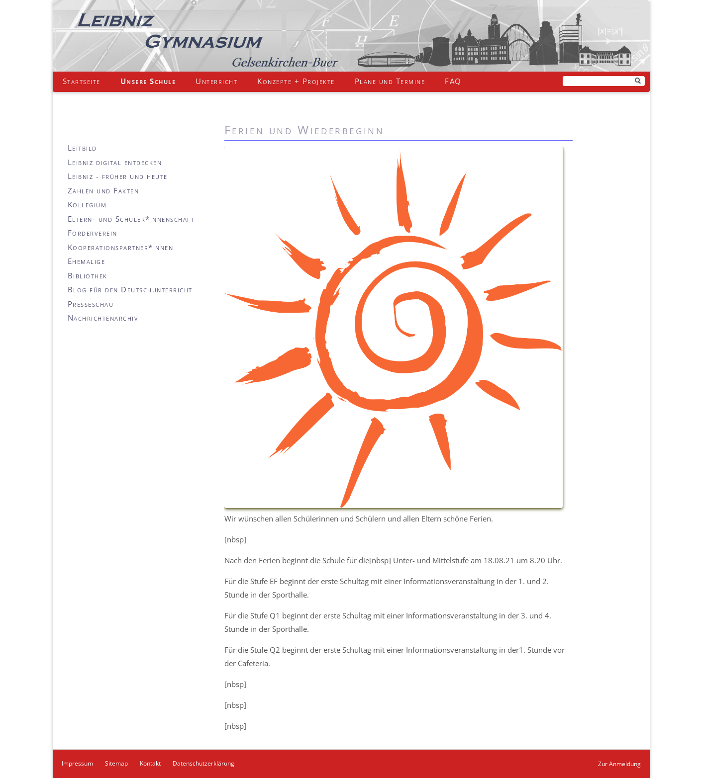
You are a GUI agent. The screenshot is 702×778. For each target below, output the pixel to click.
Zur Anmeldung (619, 764)
